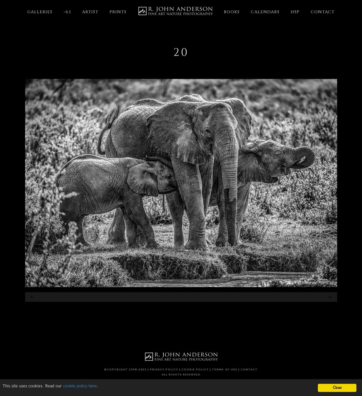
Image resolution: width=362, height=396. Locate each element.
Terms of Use (224, 369)
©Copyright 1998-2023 (125, 369)
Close (337, 387)
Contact (249, 369)
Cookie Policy (195, 369)
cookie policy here (80, 386)
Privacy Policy (164, 369)
